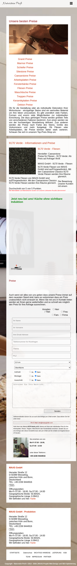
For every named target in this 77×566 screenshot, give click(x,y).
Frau (64, 312)
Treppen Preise (25, 96)
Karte (33, 499)
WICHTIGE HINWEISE (42, 553)
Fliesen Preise (25, 88)
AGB (65, 553)
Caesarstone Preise (25, 75)
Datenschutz (27, 553)
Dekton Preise (25, 104)
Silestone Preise (25, 71)
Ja (31, 372)
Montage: (18, 376)
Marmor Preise (25, 63)
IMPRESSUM (37, 557)
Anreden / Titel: (46, 310)
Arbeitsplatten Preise (25, 80)
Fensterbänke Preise (25, 84)
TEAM (28, 557)
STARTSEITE (14, 553)
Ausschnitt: (18, 380)
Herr (56, 309)
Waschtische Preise (25, 92)
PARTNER (47, 557)
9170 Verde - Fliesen (49, 149)
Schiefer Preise (25, 67)
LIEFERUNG (56, 553)
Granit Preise (25, 59)
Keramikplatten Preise (25, 100)
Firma (64, 315)
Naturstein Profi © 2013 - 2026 (25, 564)
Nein (38, 372)
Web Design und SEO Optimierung (62, 564)
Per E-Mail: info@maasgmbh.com (42, 423)
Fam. (55, 315)
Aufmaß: (17, 372)
